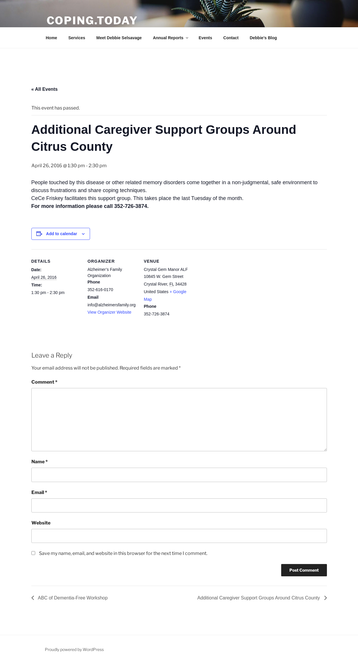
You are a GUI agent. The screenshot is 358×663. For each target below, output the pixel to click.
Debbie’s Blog (263, 37)
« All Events (44, 89)
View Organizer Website (110, 312)
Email (39, 492)
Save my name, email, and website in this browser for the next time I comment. (123, 553)
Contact (231, 37)
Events (205, 37)
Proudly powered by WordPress (74, 649)
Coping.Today (92, 20)
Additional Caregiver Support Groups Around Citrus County (259, 597)
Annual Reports (171, 37)
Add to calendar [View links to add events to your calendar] (61, 233)
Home (51, 37)
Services (76, 37)
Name (39, 461)
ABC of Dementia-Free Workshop (72, 597)
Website (40, 523)
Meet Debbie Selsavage (119, 37)
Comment (44, 382)
